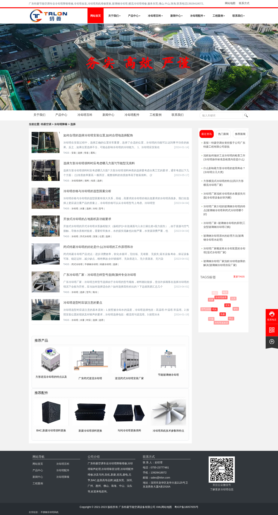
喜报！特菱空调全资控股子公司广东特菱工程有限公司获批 (224, 144)
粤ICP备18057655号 (186, 506)
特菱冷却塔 (105, 264)
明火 (215, 309)
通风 (92, 153)
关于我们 (114, 15)
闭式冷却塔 (77, 264)
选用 (101, 320)
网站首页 (95, 15)
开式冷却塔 (85, 236)
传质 (93, 180)
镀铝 (236, 309)
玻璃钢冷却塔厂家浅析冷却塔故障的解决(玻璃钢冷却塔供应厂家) (224, 263)
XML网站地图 (164, 506)
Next (3, 67)
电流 (225, 292)
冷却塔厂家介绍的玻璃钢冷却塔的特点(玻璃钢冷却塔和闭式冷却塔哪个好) (224, 210)
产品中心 (134, 15)
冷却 (95, 208)
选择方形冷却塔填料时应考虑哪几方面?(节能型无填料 (99, 163)
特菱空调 (46, 124)
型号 (101, 208)
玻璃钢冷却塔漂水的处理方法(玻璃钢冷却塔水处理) (223, 237)
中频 (212, 319)
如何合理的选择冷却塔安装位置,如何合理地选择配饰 (98, 135)
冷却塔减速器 (222, 322)
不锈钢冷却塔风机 (50, 512)
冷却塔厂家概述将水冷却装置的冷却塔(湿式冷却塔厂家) (224, 250)
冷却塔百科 (155, 15)
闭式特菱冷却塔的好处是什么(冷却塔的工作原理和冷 (98, 246)
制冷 (95, 292)
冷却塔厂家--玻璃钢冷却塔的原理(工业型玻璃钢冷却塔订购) (224, 224)
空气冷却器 (207, 309)
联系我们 (238, 15)
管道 (86, 153)
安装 (73, 153)
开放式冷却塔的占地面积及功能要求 (87, 219)
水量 (82, 208)
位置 (101, 236)
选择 (80, 153)
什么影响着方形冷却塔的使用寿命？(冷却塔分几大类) (224, 170)
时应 (88, 320)
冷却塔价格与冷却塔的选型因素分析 (87, 191)
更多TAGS (239, 276)
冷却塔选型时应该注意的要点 (82, 302)
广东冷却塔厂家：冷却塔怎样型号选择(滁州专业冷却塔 (99, 274)
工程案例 (219, 15)
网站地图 (230, 3)
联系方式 (244, 3)
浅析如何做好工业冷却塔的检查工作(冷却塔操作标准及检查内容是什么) (224, 157)
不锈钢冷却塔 (91, 264)
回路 (212, 299)
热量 (224, 314)
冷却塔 (74, 208)
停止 (232, 318)
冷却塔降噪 (62, 476)
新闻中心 (176, 15)
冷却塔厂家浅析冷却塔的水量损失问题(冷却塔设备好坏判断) (224, 195)
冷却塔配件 (197, 15)
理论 (215, 293)
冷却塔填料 (77, 180)
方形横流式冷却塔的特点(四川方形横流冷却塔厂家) (223, 182)
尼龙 (228, 305)
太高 (234, 298)
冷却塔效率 (222, 297)
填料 (87, 180)
